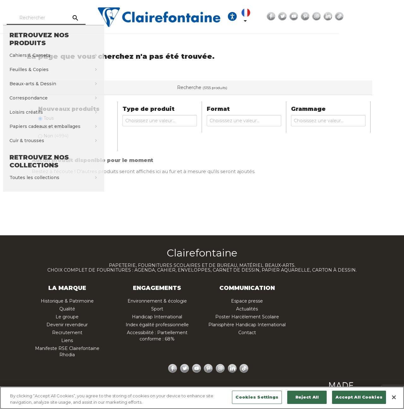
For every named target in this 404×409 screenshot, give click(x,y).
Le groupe (67, 317)
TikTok (394, 16)
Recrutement (67, 332)
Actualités (247, 309)
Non (56, 136)
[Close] (394, 397)
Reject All (307, 397)
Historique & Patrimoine (67, 301)
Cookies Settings (256, 397)
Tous (49, 118)
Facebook (326, 16)
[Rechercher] (67, 18)
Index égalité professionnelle (157, 325)
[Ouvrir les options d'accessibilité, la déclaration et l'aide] (280, 16)
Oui (53, 127)
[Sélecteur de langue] (298, 16)
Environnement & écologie (157, 301)
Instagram (371, 16)
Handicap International (157, 317)
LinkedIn (383, 16)
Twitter (337, 16)
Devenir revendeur (67, 325)
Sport (157, 309)
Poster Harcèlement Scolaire (247, 317)
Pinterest (360, 16)
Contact (247, 332)
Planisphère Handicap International (247, 325)
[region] (202, 398)
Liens (67, 340)
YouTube (349, 16)
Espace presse (247, 301)
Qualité (67, 309)
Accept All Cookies (359, 397)
